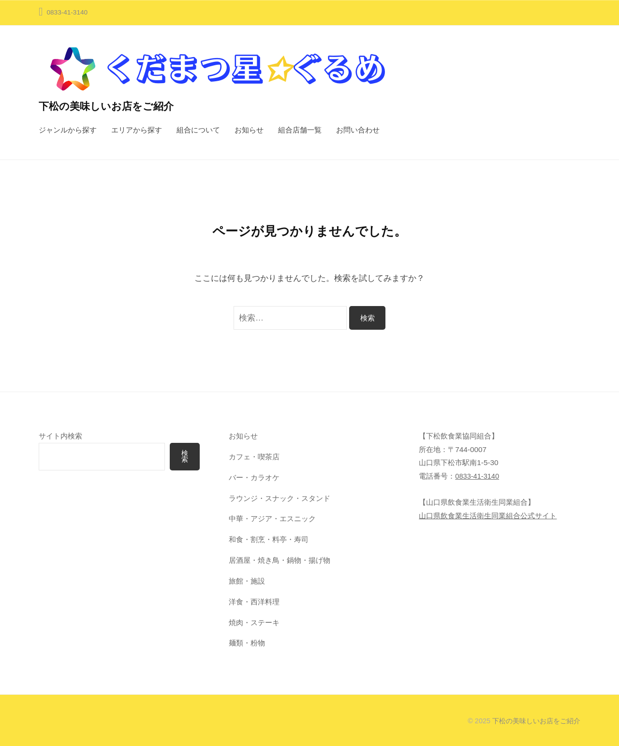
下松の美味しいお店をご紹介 (109, 106)
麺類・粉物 (247, 643)
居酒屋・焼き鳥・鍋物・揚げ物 (279, 560)
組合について (198, 130)
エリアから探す (136, 130)
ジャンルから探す (68, 130)
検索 (184, 457)
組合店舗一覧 (300, 130)
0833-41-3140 (478, 476)
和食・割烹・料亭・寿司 (269, 539)
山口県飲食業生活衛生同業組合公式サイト (488, 516)
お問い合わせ (358, 130)
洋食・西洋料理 (254, 602)
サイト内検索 (60, 436)
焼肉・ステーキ (254, 622)
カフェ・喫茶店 (254, 457)
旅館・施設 (247, 581)
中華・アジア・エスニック (272, 518)
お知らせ (249, 130)
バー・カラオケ (254, 477)
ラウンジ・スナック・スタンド (279, 498)
